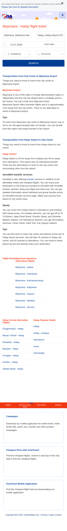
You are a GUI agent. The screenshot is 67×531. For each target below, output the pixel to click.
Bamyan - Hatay (10, 348)
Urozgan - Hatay (11, 355)
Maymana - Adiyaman (26, 287)
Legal (51, 515)
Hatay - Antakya (41, 333)
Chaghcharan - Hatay (13, 328)
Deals (8, 405)
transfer (30, 179)
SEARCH (33, 63)
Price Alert (41, 405)
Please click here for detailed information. (20, 7)
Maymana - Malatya (25, 300)
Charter (58, 405)
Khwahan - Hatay (11, 342)
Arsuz (36, 346)
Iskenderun (39, 339)
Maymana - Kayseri (24, 294)
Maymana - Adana (24, 267)
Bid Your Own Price (26, 405)
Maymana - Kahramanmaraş (29, 280)
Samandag (39, 353)
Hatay (36, 326)
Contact (58, 515)
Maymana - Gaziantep (26, 273)
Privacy (44, 515)
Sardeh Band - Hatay (13, 369)
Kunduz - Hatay (10, 362)
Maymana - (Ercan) (24, 307)
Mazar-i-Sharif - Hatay (13, 335)
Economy (46, 54)
